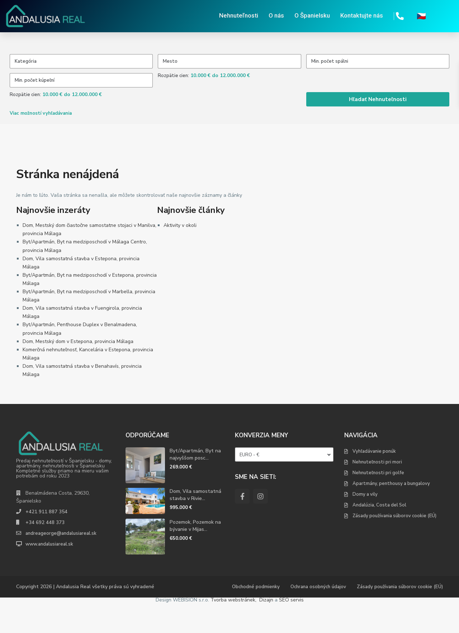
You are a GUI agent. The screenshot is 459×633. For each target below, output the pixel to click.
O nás (276, 16)
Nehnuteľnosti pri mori (377, 492)
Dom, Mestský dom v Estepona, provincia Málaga (78, 371)
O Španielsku (312, 16)
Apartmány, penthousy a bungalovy (391, 513)
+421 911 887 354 (46, 541)
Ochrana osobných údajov (312, 617)
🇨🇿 (421, 16)
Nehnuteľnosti (238, 16)
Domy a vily (365, 524)
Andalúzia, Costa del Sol (379, 535)
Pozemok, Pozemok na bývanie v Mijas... (195, 556)
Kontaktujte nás (361, 16)
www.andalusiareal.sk (50, 574)
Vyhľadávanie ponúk (374, 481)
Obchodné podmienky (247, 617)
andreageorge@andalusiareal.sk (62, 563)
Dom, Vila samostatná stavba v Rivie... (195, 525)
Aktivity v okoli (180, 255)
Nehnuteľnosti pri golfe (378, 503)
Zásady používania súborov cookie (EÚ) (394, 546)
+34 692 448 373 (45, 552)
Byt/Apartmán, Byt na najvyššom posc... (195, 484)
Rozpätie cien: (173, 90)
